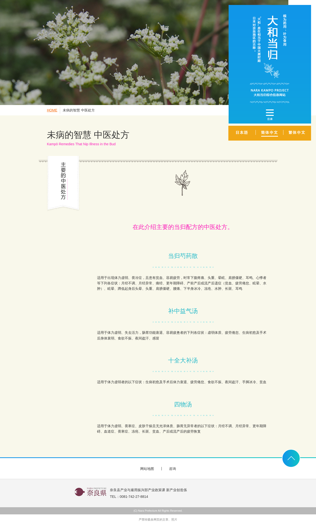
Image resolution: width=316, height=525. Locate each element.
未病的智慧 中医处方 (79, 110)
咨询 (172, 468)
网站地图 (147, 468)
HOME (52, 110)
